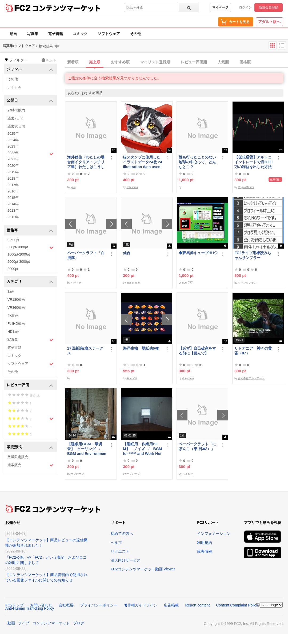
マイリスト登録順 (155, 62)
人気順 (223, 62)
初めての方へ (122, 533)
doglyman (188, 378)
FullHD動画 (16, 324)
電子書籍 (55, 34)
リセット (49, 60)
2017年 (13, 185)
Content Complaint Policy (237, 605)
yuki (73, 187)
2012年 (13, 217)
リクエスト (120, 551)
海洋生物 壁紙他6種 (141, 348)
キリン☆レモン (247, 282)
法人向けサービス (126, 560)
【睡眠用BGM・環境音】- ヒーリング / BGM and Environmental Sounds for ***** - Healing (87, 449)
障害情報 (204, 551)
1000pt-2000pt (18, 254)
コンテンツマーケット (66, 8)
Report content (197, 605)
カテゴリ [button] (30, 281)
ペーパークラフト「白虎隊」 (86, 255)
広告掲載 (171, 605)
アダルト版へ (269, 22)
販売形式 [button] (30, 447)
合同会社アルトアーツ (251, 378)
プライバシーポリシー (98, 605)
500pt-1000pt (30, 247)
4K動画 (13, 316)
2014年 (13, 204)
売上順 (94, 62)
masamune (132, 282)
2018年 (13, 178)
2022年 (30, 153)
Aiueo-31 (131, 378)
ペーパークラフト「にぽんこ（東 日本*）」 (197, 446)
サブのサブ (77, 473)
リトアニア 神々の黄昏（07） (253, 350)
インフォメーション (214, 533)
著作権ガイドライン (140, 605)
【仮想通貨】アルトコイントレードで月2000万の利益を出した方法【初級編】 (253, 162)
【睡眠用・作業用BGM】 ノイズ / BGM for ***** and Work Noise (142, 449)
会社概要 (66, 605)
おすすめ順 (120, 62)
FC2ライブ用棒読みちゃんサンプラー (252, 255)
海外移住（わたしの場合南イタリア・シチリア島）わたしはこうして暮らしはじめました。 (86, 162)
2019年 (13, 172)
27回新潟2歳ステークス (85, 350)
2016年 (13, 191)
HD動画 (13, 332)
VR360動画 (16, 308)
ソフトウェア (109, 34)
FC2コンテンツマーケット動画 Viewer (143, 569)
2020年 (13, 166)
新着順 (72, 62)
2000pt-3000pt (18, 262)
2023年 (13, 146)
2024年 (13, 140)
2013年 (13, 210)
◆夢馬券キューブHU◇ (198, 253)
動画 (13, 34)
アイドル (14, 87)
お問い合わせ (41, 605)
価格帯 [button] (30, 230)
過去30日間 (16, 126)
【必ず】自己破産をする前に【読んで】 (197, 350)
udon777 (187, 282)
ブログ (78, 623)
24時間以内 (16, 110)
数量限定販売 (17, 457)
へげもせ (76, 282)
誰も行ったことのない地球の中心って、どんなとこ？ (197, 162)
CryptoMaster (246, 187)
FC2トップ (14, 605)
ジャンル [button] (30, 69)
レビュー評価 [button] (30, 385)
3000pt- (13, 269)
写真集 (32, 34)
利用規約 (204, 542)
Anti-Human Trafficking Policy (29, 608)
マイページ (220, 7)
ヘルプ (116, 542)
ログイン (245, 7)
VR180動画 (16, 299)
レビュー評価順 (194, 62)
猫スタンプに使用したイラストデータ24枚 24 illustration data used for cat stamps (142, 162)
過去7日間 (15, 118)
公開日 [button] (30, 100)
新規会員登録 (268, 7)
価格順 (245, 62)
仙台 (126, 253)
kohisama (132, 187)
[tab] (176, 62)
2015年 (13, 198)
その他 (135, 34)
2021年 (13, 159)
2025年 (13, 134)
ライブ (23, 623)
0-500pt (13, 240)
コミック (80, 34)
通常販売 (30, 465)
